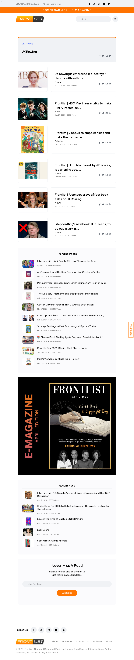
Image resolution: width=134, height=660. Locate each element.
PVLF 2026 (131, 329)
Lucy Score (43, 529)
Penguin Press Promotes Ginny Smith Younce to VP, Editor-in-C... (72, 282)
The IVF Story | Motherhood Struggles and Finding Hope (67, 293)
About (46, 4)
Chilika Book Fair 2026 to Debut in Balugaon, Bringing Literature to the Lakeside (73, 507)
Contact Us (56, 4)
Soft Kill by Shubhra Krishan (52, 540)
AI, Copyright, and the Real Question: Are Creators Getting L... (71, 272)
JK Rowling (29, 52)
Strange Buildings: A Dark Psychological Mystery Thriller (67, 326)
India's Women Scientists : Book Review (58, 359)
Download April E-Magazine (67, 10)
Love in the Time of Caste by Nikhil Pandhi (60, 518)
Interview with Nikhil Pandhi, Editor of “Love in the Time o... (68, 261)
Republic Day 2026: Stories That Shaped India (62, 348)
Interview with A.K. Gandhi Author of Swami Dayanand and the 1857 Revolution (73, 494)
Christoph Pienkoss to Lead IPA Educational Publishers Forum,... (71, 315)
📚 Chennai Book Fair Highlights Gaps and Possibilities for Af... (70, 337)
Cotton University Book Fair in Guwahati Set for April (65, 304)
